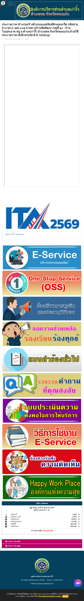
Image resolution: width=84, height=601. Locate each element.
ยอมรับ (65, 596)
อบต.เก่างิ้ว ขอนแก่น (14, 234)
